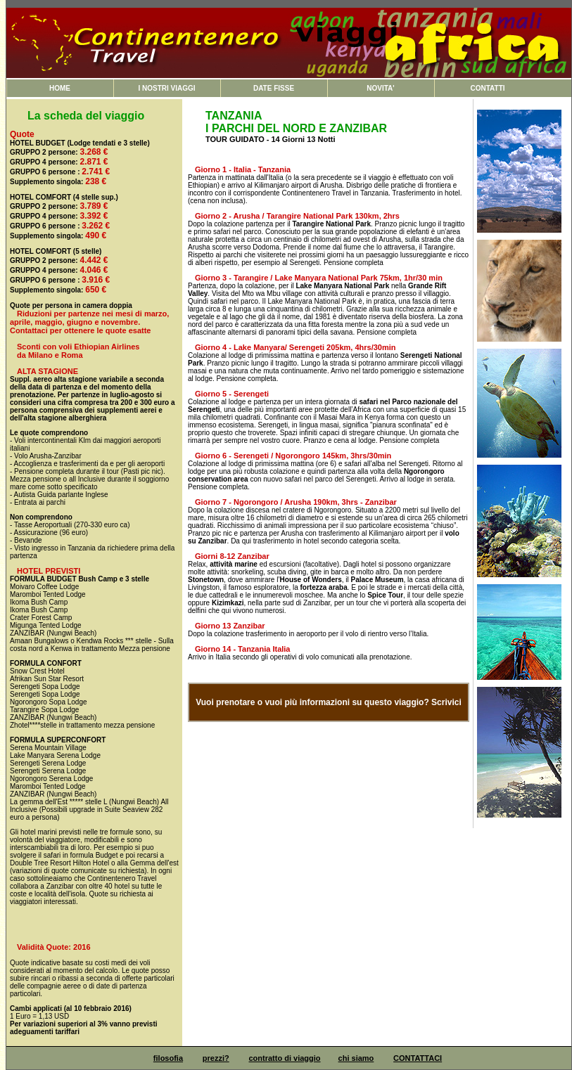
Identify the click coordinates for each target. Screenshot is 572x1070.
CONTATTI (487, 88)
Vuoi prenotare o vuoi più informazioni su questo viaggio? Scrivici (329, 702)
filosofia (168, 1058)
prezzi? (216, 1058)
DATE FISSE (273, 88)
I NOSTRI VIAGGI (166, 88)
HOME (59, 88)
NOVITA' (380, 88)
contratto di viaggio (285, 1058)
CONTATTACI (417, 1058)
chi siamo (356, 1058)
